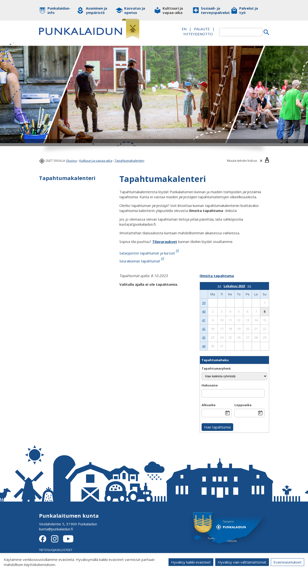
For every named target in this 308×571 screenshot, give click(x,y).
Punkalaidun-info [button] (58, 10)
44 (203, 346)
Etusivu (71, 160)
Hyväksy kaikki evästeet (191, 562)
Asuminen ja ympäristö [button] (96, 10)
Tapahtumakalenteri (129, 160)
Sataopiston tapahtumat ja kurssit (149, 253)
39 (203, 303)
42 (203, 329)
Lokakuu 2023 (234, 286)
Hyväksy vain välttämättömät (242, 562)
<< (219, 286)
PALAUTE (202, 28)
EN (184, 28)
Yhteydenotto (198, 33)
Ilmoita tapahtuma (217, 275)
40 (203, 311)
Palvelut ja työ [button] (248, 10)
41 (203, 320)
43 (203, 337)
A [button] (261, 160)
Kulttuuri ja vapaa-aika (95, 160)
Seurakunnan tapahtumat (142, 261)
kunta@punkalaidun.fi (56, 529)
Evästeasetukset (287, 562)
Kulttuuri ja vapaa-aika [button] (173, 10)
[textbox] (240, 32)
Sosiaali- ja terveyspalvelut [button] (212, 10)
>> (249, 286)
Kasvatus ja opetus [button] (134, 10)
